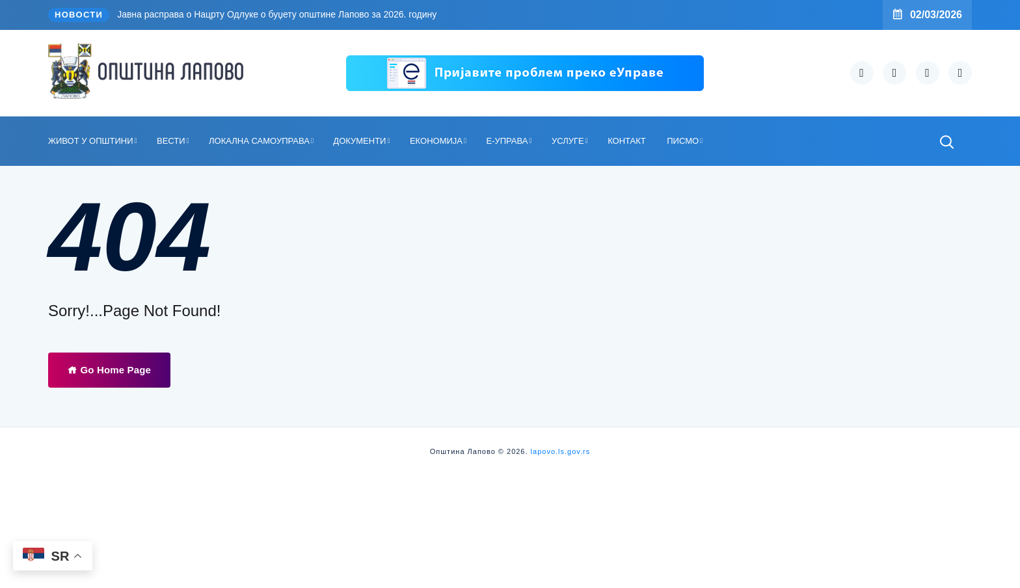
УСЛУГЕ (568, 141)
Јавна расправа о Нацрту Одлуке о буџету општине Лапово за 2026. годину (276, 14)
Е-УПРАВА (507, 141)
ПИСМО (683, 141)
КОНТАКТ (627, 141)
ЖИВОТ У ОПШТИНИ (90, 141)
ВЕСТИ (171, 141)
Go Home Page (109, 369)
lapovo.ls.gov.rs (559, 451)
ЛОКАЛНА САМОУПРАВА (259, 141)
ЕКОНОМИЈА (436, 141)
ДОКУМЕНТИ (359, 141)
